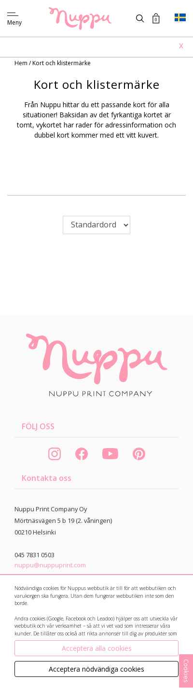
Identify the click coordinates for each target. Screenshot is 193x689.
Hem (21, 63)
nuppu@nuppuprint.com (50, 565)
